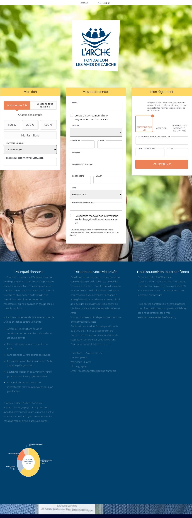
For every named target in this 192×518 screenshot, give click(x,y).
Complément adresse (82, 164)
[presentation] (17, 105)
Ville (99, 176)
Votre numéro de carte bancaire (154, 137)
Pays (74, 188)
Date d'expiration (146, 149)
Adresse (76, 152)
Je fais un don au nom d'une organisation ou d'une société (92, 117)
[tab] (17, 105)
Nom (102, 140)
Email (75, 102)
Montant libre (22, 135)
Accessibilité (104, 3)
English (84, 2)
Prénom (76, 140)
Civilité (76, 126)
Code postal (78, 176)
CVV (171, 149)
